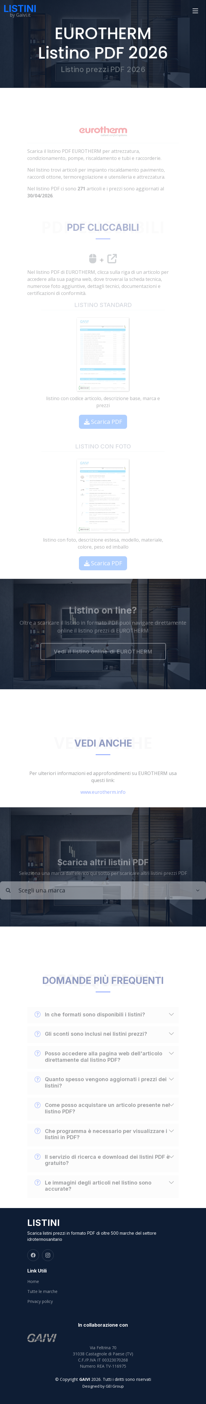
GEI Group (115, 1386)
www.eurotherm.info (103, 804)
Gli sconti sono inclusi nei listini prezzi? (91, 1046)
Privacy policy (40, 1301)
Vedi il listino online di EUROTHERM (103, 652)
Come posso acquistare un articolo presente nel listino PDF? (102, 1120)
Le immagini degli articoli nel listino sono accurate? (93, 1198)
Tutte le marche (42, 1291)
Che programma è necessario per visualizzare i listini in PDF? (101, 1146)
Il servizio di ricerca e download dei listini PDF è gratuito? (102, 1172)
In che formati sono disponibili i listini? (90, 1027)
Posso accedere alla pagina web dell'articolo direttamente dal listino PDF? (98, 1069)
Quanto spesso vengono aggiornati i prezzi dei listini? (101, 1095)
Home (33, 1282)
